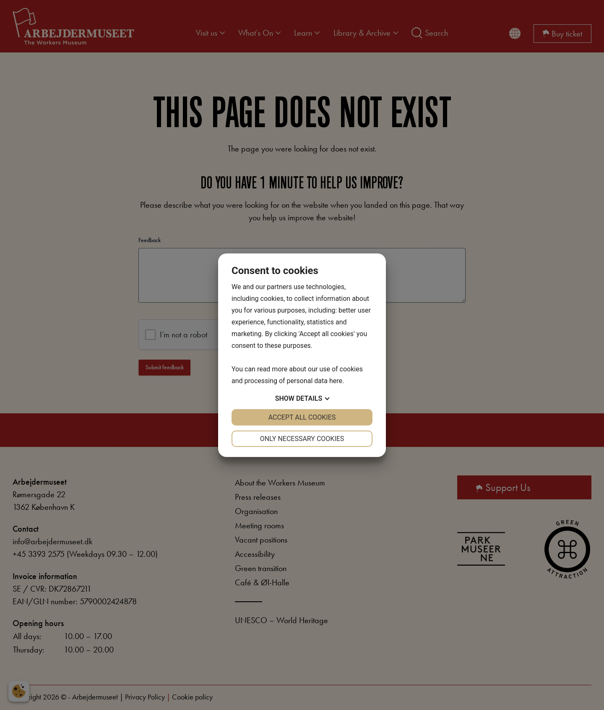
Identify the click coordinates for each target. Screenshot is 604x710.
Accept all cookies (302, 417)
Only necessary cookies (302, 439)
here (335, 381)
